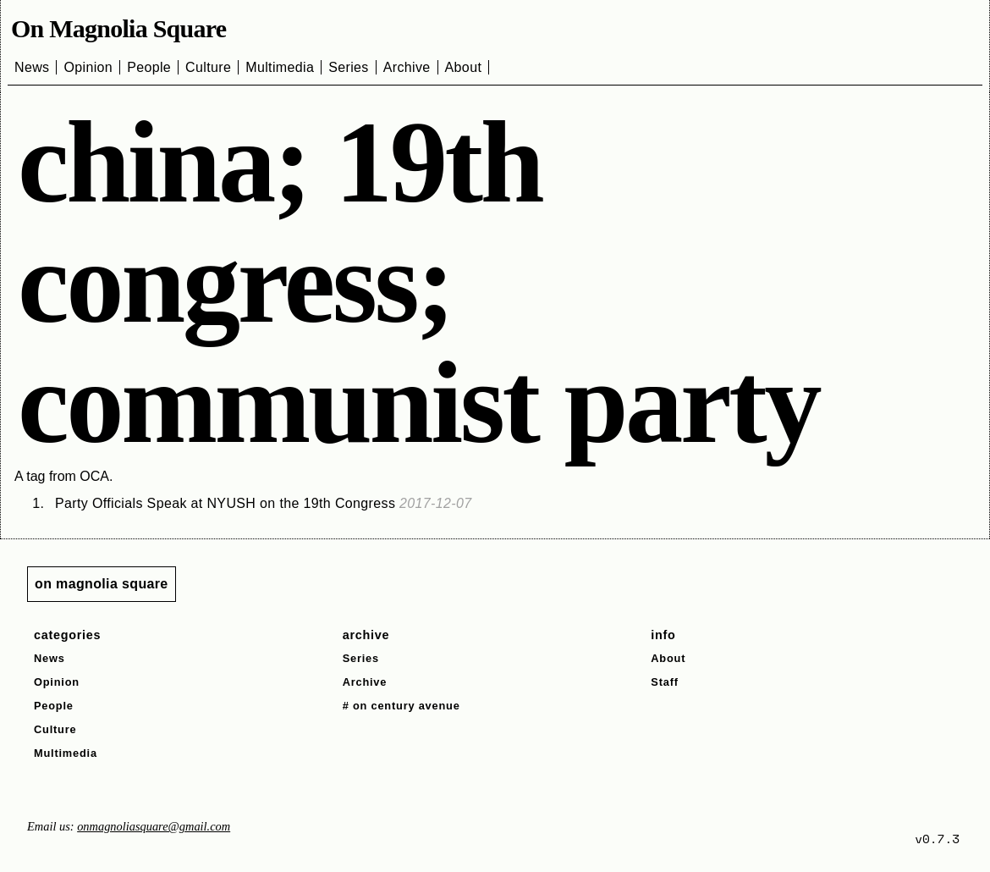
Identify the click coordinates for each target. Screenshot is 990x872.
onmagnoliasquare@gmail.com (153, 826)
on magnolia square (101, 584)
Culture (208, 67)
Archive (407, 67)
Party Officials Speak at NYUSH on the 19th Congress (263, 503)
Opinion (88, 67)
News (31, 67)
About (463, 67)
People (149, 67)
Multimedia (279, 67)
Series (348, 67)
